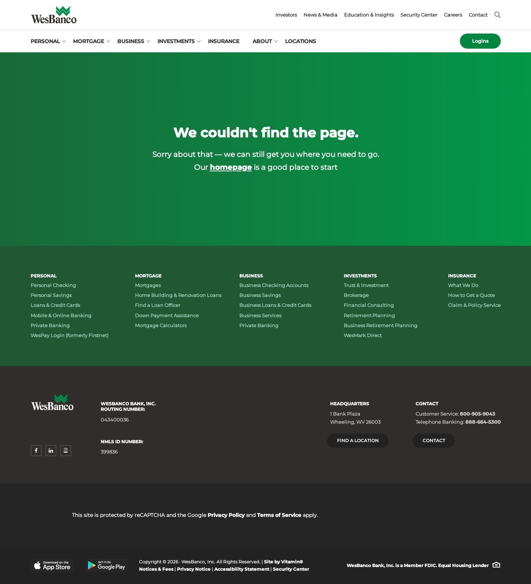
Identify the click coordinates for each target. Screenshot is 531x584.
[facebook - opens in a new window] (36, 450)
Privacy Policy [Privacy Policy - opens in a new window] (226, 515)
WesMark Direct (363, 335)
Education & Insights (369, 15)
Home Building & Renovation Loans (178, 295)
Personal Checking (53, 285)
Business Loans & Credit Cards (275, 305)
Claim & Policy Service (474, 305)
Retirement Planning (369, 315)
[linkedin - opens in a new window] (50, 450)
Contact (478, 15)
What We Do (463, 285)
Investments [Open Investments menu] (176, 41)
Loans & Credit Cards (55, 305)
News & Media (320, 15)
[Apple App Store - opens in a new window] (52, 565)
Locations (300, 41)
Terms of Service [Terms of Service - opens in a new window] (279, 515)
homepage (231, 167)
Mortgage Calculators (161, 325)
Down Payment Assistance (167, 315)
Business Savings (260, 295)
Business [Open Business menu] (130, 41)
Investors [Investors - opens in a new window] (286, 15)
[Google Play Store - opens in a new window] (106, 565)
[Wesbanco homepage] (54, 15)
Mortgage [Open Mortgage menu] (88, 41)
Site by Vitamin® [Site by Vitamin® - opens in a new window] (283, 561)
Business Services (260, 315)
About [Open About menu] (262, 41)
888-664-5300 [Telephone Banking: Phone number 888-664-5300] (483, 422)
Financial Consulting (369, 305)
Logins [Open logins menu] (480, 41)
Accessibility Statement (241, 569)
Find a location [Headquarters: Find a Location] (358, 440)
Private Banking (50, 325)
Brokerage (356, 295)
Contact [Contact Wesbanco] (434, 440)
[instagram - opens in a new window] (65, 450)
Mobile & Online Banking (61, 315)
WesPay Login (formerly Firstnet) (69, 335)
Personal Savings (51, 295)
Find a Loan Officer (157, 305)
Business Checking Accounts (273, 285)
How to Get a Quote (471, 295)
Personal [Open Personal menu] (45, 41)
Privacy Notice (194, 569)
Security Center (418, 15)
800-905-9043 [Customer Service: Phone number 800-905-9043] (477, 414)
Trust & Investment (366, 285)
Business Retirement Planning (380, 325)
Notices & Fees (156, 569)
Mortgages (148, 285)
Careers (453, 15)
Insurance (223, 41)
